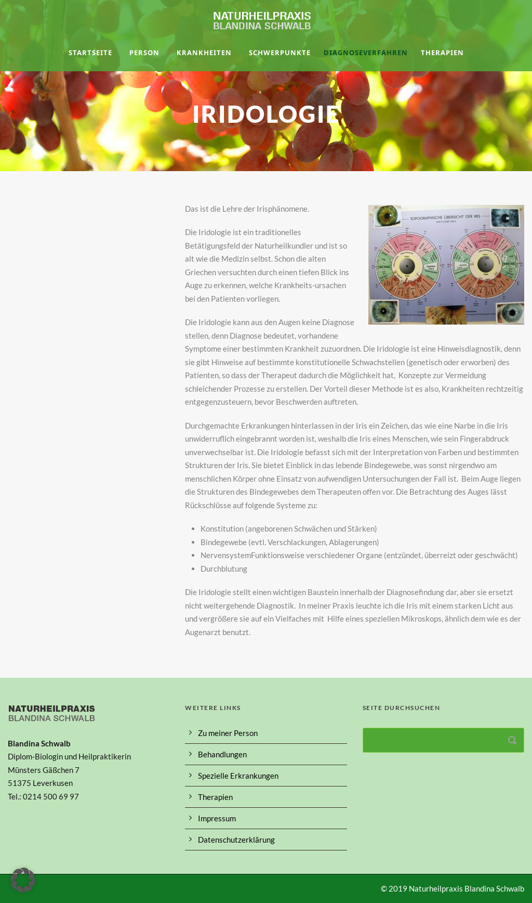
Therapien (442, 52)
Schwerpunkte (280, 52)
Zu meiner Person (228, 733)
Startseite (90, 52)
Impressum (217, 818)
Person (144, 52)
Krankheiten (204, 52)
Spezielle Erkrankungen (238, 775)
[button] (23, 880)
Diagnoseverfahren (366, 52)
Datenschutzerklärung (236, 839)
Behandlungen (222, 754)
